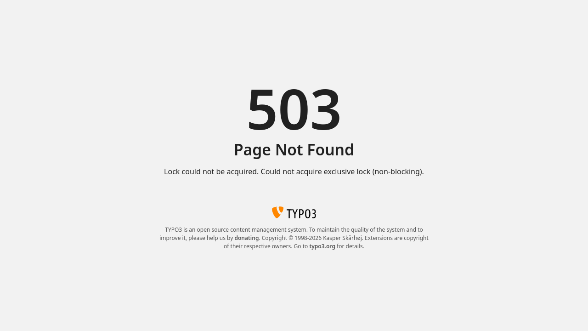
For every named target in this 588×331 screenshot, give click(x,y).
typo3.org (322, 246)
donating (246, 238)
